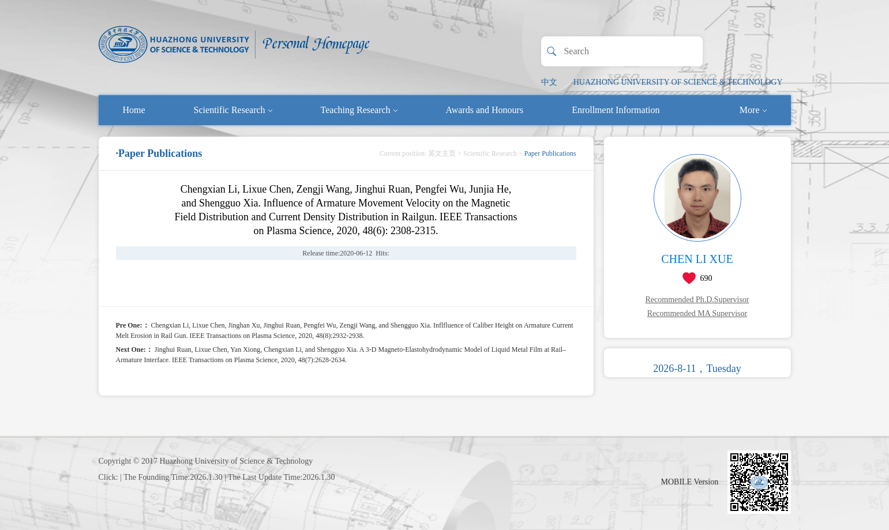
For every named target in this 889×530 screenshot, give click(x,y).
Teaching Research (359, 110)
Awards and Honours (485, 110)
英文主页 (442, 153)
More (753, 110)
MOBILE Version (690, 482)
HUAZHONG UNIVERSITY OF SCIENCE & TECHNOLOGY (678, 82)
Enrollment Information (615, 110)
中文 (549, 82)
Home (134, 110)
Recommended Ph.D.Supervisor (697, 299)
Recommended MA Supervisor (697, 313)
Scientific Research (233, 110)
